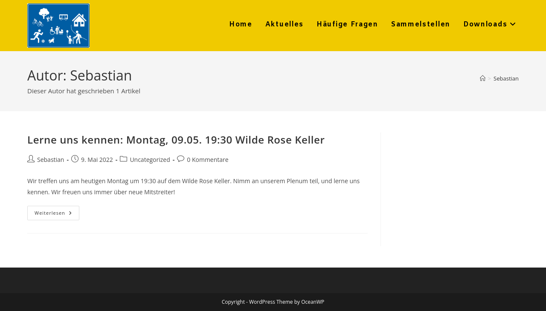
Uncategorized (150, 160)
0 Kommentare (207, 160)
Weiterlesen (57, 214)
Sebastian (506, 78)
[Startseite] (482, 78)
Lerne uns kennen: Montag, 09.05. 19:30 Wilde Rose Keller (176, 139)
